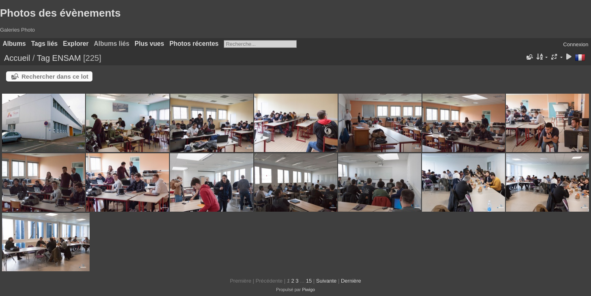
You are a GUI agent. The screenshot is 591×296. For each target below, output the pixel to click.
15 (309, 281)
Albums (14, 43)
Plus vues (149, 43)
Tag (43, 58)
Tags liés (44, 43)
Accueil (17, 58)
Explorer (75, 43)
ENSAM (66, 58)
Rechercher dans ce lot (54, 76)
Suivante (326, 281)
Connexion (575, 44)
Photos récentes (193, 43)
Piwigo (308, 289)
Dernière (351, 281)
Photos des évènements (60, 13)
